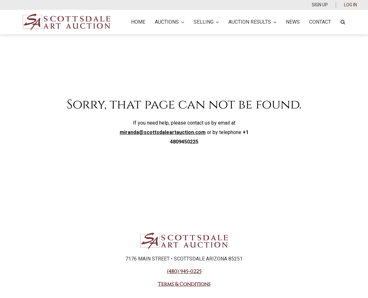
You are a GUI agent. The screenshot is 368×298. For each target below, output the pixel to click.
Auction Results (252, 22)
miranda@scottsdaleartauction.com (163, 132)
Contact (320, 22)
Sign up (320, 4)
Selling (206, 22)
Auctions (169, 22)
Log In (350, 4)
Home (138, 22)
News (293, 22)
